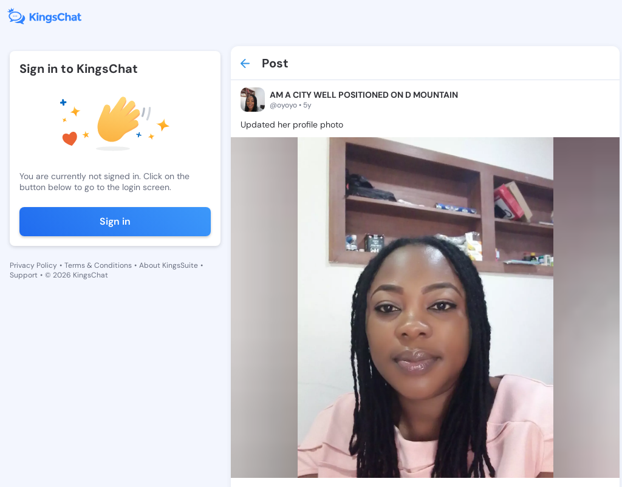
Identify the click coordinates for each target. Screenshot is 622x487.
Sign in (115, 221)
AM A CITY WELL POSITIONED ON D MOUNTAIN (364, 94)
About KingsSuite (168, 265)
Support (24, 275)
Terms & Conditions (98, 265)
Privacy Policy (33, 265)
